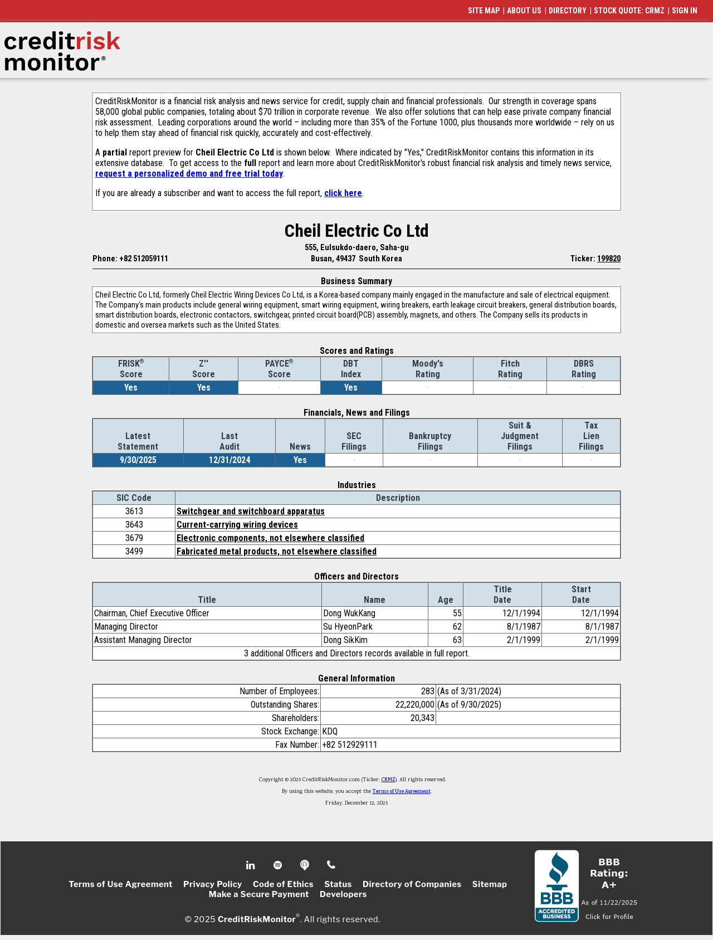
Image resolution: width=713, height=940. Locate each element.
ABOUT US (524, 10)
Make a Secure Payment (259, 894)
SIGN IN (684, 10)
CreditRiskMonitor (257, 919)
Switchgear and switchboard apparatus (251, 511)
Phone (331, 865)
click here (343, 193)
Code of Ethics (283, 884)
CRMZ (388, 780)
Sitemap (489, 884)
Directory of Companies (412, 884)
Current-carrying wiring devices (237, 524)
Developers (343, 894)
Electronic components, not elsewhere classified (270, 538)
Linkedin (251, 865)
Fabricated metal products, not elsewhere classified (277, 551)
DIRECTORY (568, 10)
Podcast (305, 865)
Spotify (279, 865)
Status (338, 884)
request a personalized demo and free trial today (189, 173)
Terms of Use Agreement (402, 792)
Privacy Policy (212, 884)
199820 (609, 259)
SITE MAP (484, 10)
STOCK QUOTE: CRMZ (629, 10)
